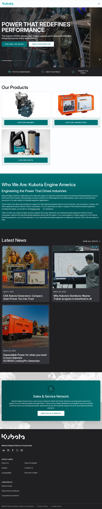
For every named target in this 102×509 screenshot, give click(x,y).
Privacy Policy (42, 506)
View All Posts (90, 241)
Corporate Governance (10, 496)
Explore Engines (26, 122)
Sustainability (6, 473)
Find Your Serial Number (19, 72)
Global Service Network (10, 491)
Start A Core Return (51, 72)
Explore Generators (76, 122)
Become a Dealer (31, 473)
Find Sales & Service (51, 413)
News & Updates (31, 463)
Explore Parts (26, 160)
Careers (4, 468)
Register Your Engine (80, 72)
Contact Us (29, 468)
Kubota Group (7, 486)
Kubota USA (35, 209)
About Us (5, 463)
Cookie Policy (56, 506)
